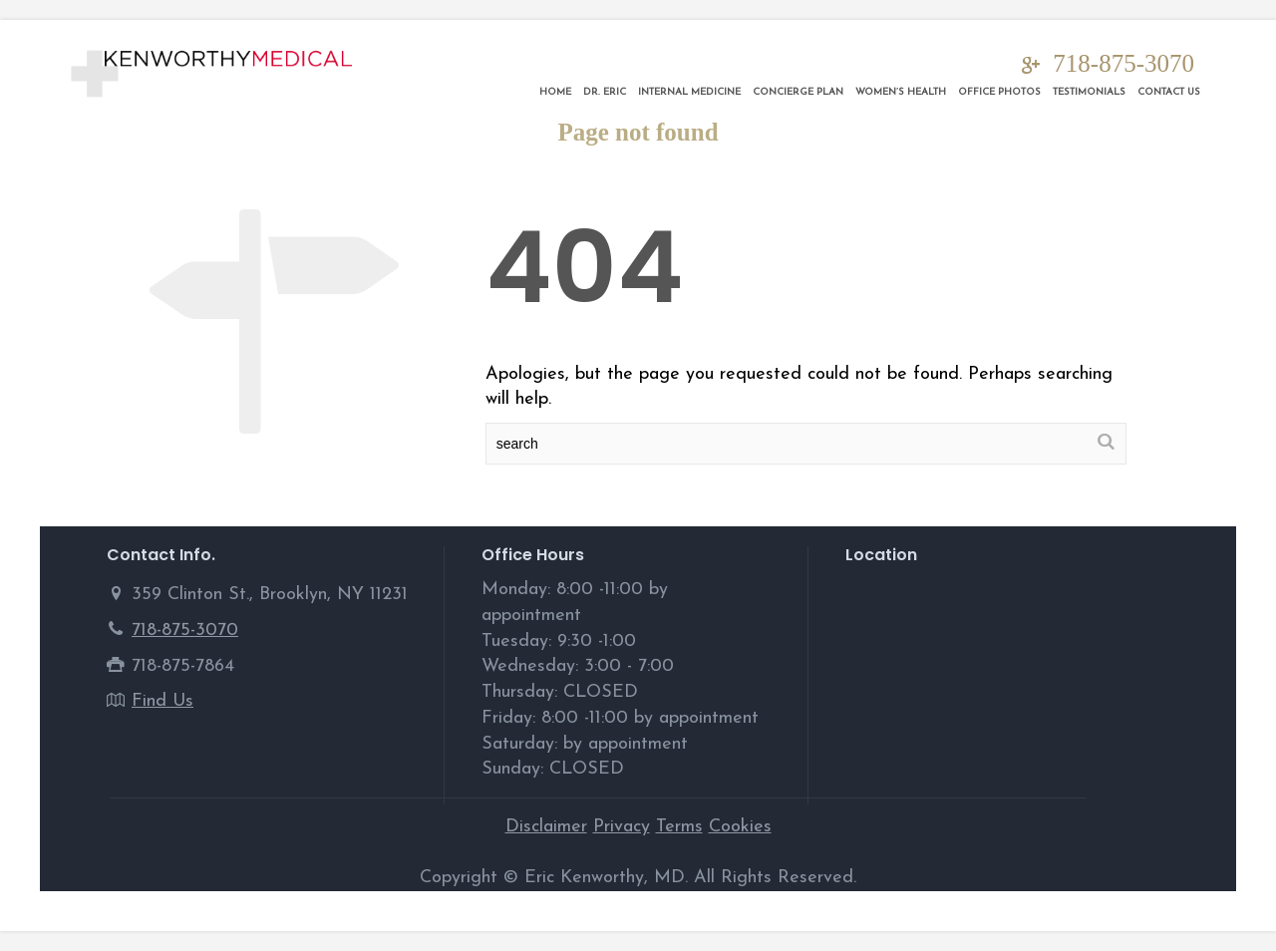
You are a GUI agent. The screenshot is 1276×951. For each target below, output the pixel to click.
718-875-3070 (1123, 63)
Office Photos (999, 92)
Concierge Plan (798, 92)
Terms (679, 826)
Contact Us (1168, 92)
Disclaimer (546, 826)
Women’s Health (900, 92)
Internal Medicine (689, 92)
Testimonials (1089, 92)
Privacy (621, 826)
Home (555, 92)
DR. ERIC (604, 92)
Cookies (740, 826)
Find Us (162, 701)
